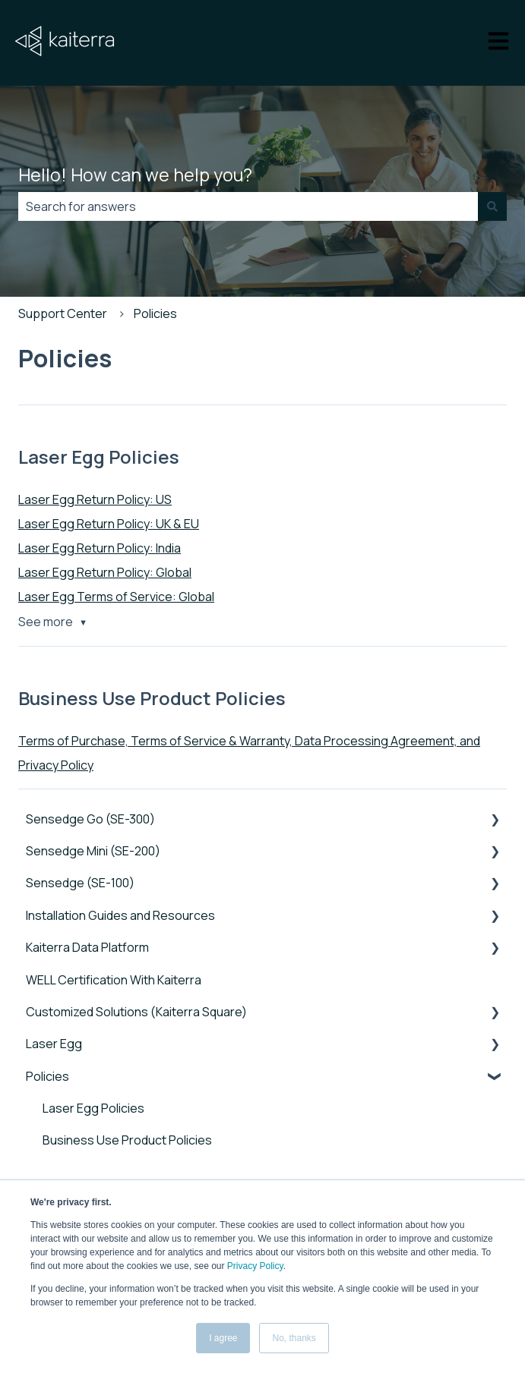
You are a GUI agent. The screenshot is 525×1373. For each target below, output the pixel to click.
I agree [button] (223, 1338)
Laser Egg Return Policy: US (95, 499)
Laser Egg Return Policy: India (99, 548)
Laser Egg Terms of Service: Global (116, 596)
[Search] (492, 206)
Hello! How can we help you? (135, 174)
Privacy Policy (255, 1266)
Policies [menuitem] (47, 1076)
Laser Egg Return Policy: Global (104, 572)
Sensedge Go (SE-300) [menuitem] (90, 819)
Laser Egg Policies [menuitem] (93, 1108)
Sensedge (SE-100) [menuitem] (80, 882)
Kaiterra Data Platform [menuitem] (87, 947)
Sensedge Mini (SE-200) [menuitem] (93, 850)
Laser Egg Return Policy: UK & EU (108, 523)
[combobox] (248, 206)
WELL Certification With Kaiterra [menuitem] (113, 979)
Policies (155, 313)
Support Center (62, 313)
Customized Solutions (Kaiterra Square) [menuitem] (136, 1011)
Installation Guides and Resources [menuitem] (120, 915)
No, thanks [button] (293, 1338)
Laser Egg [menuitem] (54, 1043)
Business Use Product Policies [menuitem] (127, 1140)
